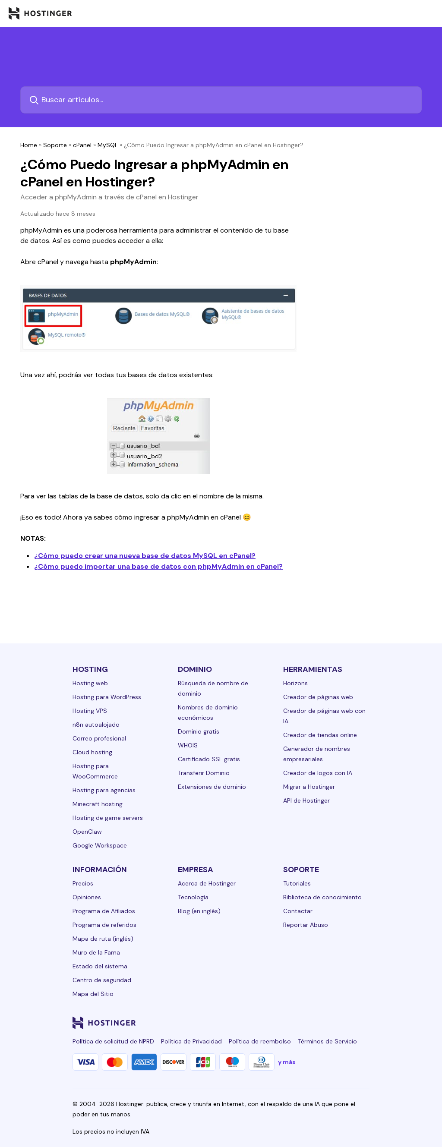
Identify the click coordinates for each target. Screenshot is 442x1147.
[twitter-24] (312, 1022)
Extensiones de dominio (212, 787)
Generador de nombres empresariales (316, 754)
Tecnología (193, 897)
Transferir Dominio (204, 773)
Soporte (55, 145)
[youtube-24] (330, 1022)
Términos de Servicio (327, 1041)
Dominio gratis (198, 731)
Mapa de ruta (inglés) (103, 938)
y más (287, 1062)
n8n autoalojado (96, 724)
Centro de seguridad (102, 980)
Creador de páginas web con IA (324, 716)
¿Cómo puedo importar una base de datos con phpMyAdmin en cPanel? (158, 566)
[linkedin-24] (261, 1022)
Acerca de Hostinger (207, 883)
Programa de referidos (104, 925)
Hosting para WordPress (107, 697)
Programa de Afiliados (104, 911)
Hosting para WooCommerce (95, 771)
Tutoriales (297, 883)
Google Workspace (100, 845)
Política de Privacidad (191, 1041)
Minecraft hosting (98, 804)
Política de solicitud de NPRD (113, 1041)
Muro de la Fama (96, 952)
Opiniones (87, 897)
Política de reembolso (260, 1041)
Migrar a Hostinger (309, 787)
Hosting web (90, 683)
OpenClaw (87, 831)
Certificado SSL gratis (209, 759)
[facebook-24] (278, 1022)
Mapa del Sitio (93, 994)
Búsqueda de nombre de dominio (213, 688)
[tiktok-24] (364, 1022)
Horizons (295, 683)
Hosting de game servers (108, 818)
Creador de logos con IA (317, 773)
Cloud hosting (92, 752)
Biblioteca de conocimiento (322, 897)
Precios (83, 883)
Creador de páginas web (318, 697)
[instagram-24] (295, 1022)
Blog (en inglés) (199, 911)
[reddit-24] (347, 1022)
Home (28, 145)
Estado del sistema (100, 966)
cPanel (82, 145)
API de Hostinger (306, 800)
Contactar (298, 911)
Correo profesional (99, 738)
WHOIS (188, 745)
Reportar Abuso (305, 925)
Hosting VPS (90, 711)
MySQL (108, 145)
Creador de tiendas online (320, 735)
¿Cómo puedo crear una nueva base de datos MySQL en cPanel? (145, 555)
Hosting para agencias (104, 790)
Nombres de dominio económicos (208, 712)
